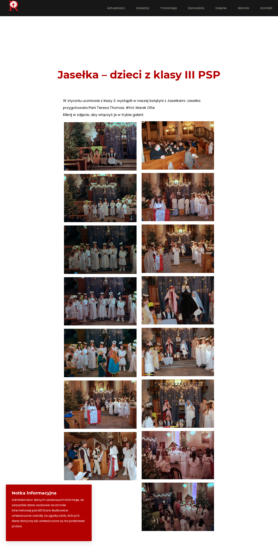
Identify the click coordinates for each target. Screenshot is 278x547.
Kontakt (266, 8)
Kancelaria (196, 8)
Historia (243, 8)
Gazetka (142, 8)
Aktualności (116, 8)
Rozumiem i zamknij (69, 533)
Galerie (220, 8)
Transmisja (168, 8)
